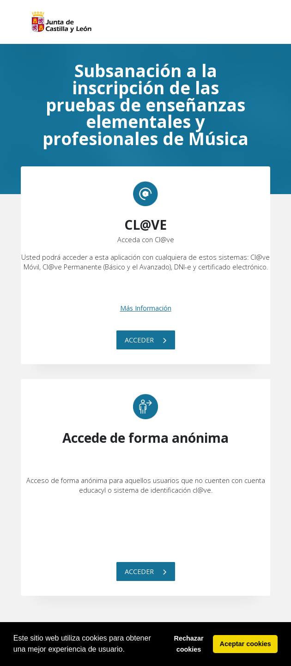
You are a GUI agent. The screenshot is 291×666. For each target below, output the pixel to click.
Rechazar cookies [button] (189, 644)
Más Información (145, 308)
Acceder (146, 340)
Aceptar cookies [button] (245, 644)
